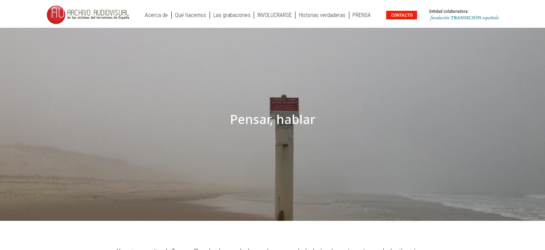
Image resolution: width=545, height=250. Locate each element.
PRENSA (361, 15)
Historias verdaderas (322, 15)
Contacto (402, 15)
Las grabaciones (232, 15)
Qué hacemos (190, 15)
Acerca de (156, 15)
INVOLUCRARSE (275, 15)
